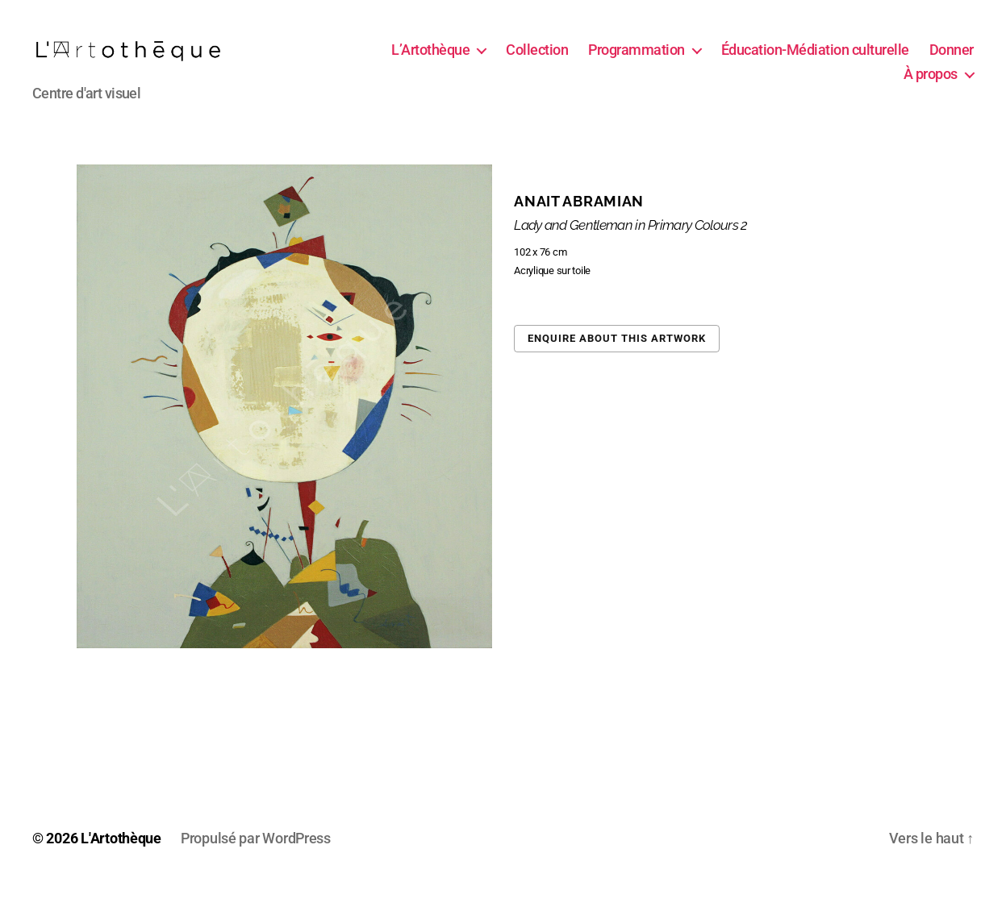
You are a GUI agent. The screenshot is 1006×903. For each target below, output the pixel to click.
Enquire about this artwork (617, 357)
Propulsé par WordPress (256, 857)
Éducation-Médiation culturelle (880, 59)
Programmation (701, 59)
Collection (601, 59)
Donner (861, 83)
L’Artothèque (495, 59)
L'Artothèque (121, 857)
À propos (931, 83)
